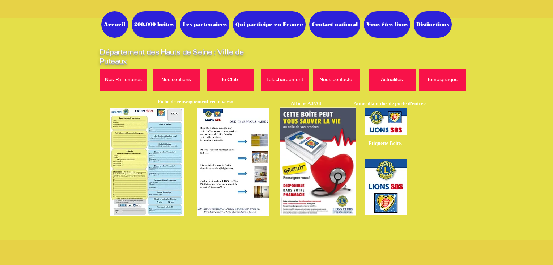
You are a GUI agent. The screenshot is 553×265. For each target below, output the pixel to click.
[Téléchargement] (285, 80)
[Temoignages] (442, 80)
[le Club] (230, 80)
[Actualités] (392, 80)
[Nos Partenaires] (123, 80)
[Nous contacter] (336, 80)
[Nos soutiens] (176, 80)
